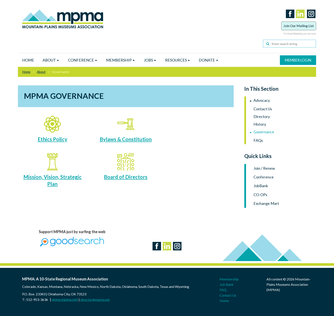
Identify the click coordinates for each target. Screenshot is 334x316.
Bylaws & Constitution (126, 139)
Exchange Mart (266, 203)
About (41, 72)
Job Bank (226, 284)
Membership (229, 279)
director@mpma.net (95, 299)
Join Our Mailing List (299, 26)
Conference (263, 177)
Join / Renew (264, 168)
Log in (298, 60)
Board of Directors (125, 177)
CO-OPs (260, 194)
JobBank (260, 185)
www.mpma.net (65, 299)
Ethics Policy (52, 139)
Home (26, 72)
